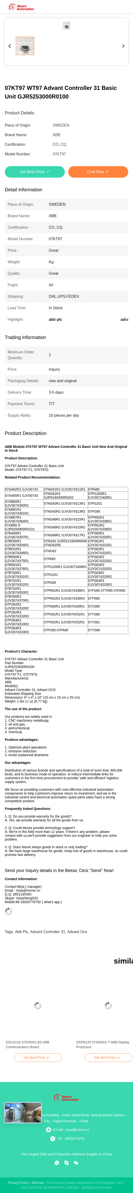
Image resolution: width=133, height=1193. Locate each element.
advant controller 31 (47, 932)
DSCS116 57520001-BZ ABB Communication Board (27, 1044)
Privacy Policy (18, 1183)
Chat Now (95, 172)
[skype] (66, 1163)
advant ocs (77, 932)
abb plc (21, 932)
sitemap (38, 1183)
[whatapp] (57, 1163)
